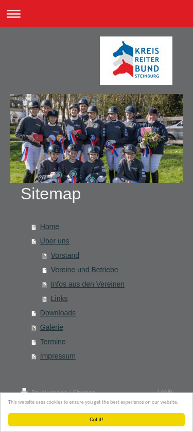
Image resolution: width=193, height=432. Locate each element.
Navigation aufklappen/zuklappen (96, 14)
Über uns (54, 241)
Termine (53, 341)
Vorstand (65, 255)
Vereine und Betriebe (84, 270)
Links (59, 298)
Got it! (97, 419)
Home (49, 226)
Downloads (58, 313)
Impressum (58, 356)
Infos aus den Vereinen (88, 284)
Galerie (51, 327)
